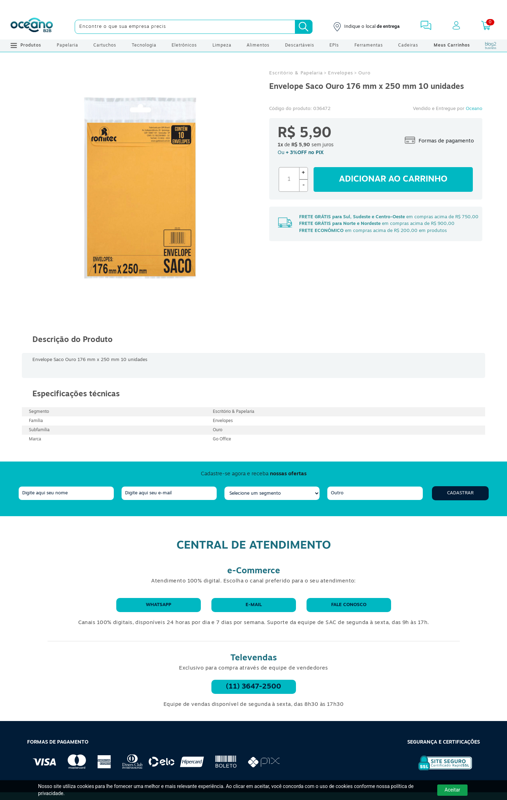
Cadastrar (460, 493)
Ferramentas (368, 45)
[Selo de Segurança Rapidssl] (440, 770)
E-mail (254, 605)
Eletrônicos (184, 45)
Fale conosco (348, 605)
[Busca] (304, 27)
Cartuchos (104, 45)
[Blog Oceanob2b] (490, 45)
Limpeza (221, 45)
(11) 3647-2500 (253, 686)
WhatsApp (158, 605)
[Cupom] (253, 7)
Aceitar (452, 790)
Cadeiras (408, 45)
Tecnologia (144, 45)
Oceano (474, 108)
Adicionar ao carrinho (393, 179)
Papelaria (67, 45)
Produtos (26, 45)
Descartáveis (299, 45)
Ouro (364, 73)
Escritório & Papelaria (296, 73)
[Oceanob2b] (32, 27)
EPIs (334, 45)
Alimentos (258, 45)
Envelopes (340, 73)
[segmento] (272, 493)
